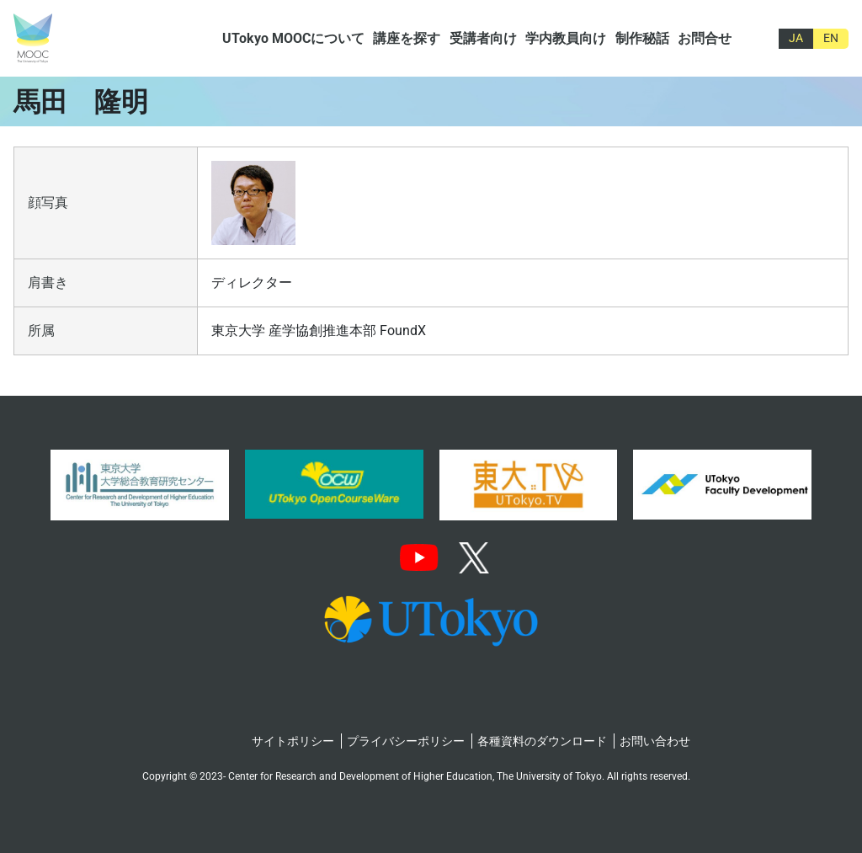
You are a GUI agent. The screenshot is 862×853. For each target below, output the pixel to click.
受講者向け (483, 38)
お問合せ (705, 38)
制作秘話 (642, 38)
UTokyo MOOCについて (293, 38)
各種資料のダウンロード (542, 741)
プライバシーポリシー (406, 741)
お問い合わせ (655, 741)
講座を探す (406, 38)
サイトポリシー (293, 741)
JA (796, 38)
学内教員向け (565, 38)
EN (830, 38)
